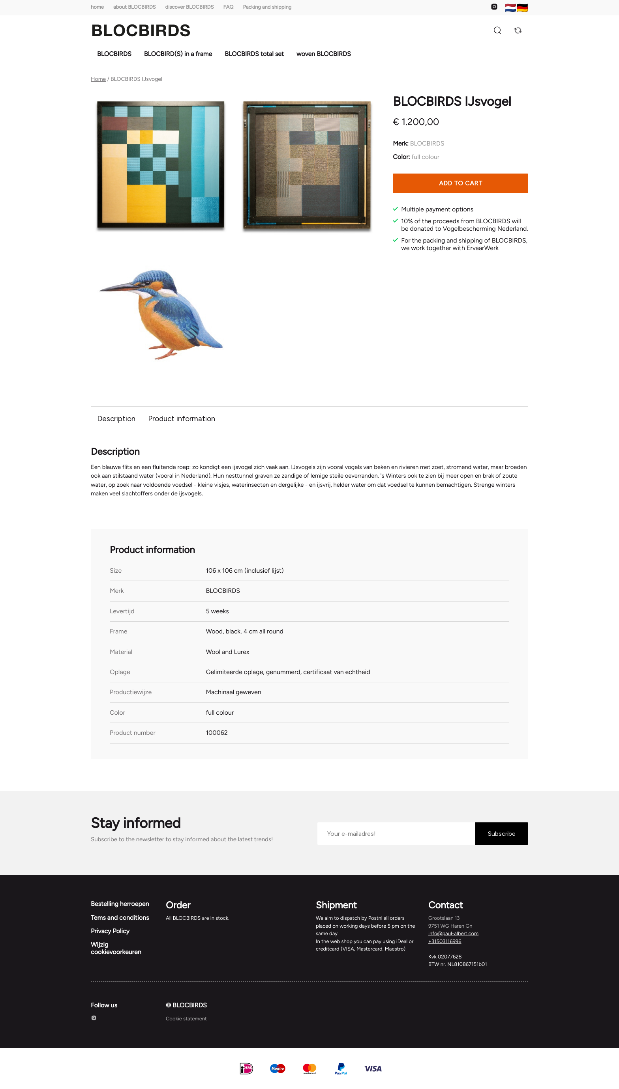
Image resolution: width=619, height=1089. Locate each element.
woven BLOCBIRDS (323, 54)
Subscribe (502, 836)
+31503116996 (444, 944)
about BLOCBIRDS (134, 7)
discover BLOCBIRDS (189, 7)
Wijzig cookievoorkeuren (116, 951)
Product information (183, 418)
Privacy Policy (110, 934)
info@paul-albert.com (453, 937)
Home (98, 79)
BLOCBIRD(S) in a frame (178, 54)
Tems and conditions (120, 920)
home (97, 7)
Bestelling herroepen (120, 907)
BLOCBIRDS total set (254, 54)
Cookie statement (186, 1022)
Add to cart (460, 183)
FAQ (228, 7)
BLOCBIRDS (114, 54)
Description (116, 418)
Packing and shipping (267, 7)
